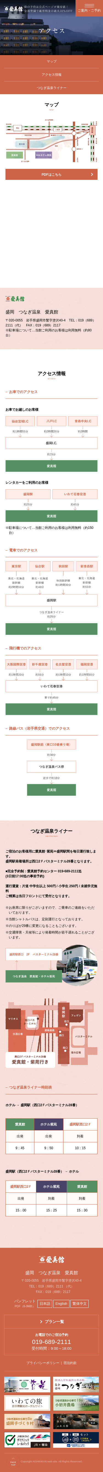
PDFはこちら (52, 175)
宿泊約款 (70, 1363)
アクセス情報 (52, 75)
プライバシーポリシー (42, 1363)
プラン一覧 (54, 1321)
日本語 (45, 1303)
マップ (52, 61)
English (61, 1303)
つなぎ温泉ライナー (51, 88)
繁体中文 (80, 1303)
